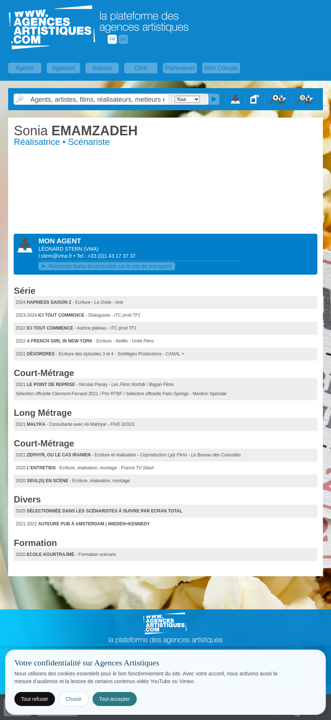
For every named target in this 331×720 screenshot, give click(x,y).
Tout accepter (114, 699)
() (91, 249)
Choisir (74, 699)
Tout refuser (34, 699)
